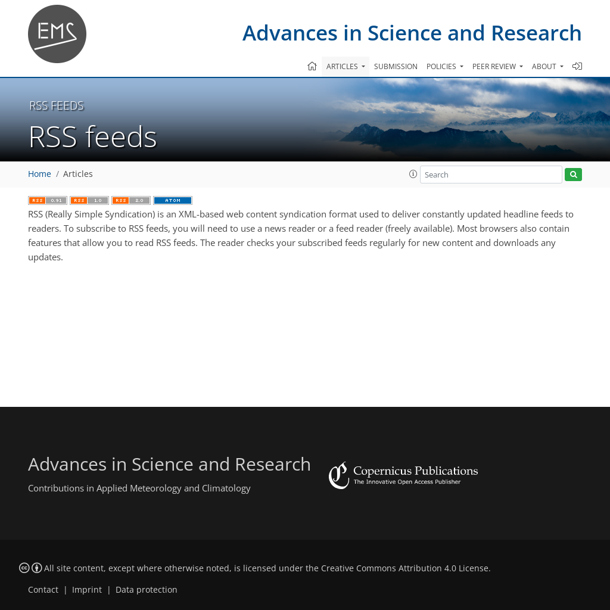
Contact (43, 589)
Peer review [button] (495, 66)
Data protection (147, 589)
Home (39, 174)
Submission (396, 66)
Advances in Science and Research (412, 32)
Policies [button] (442, 66)
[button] (413, 174)
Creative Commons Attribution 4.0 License (404, 568)
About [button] (545, 66)
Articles (78, 174)
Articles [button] (343, 66)
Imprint (87, 589)
